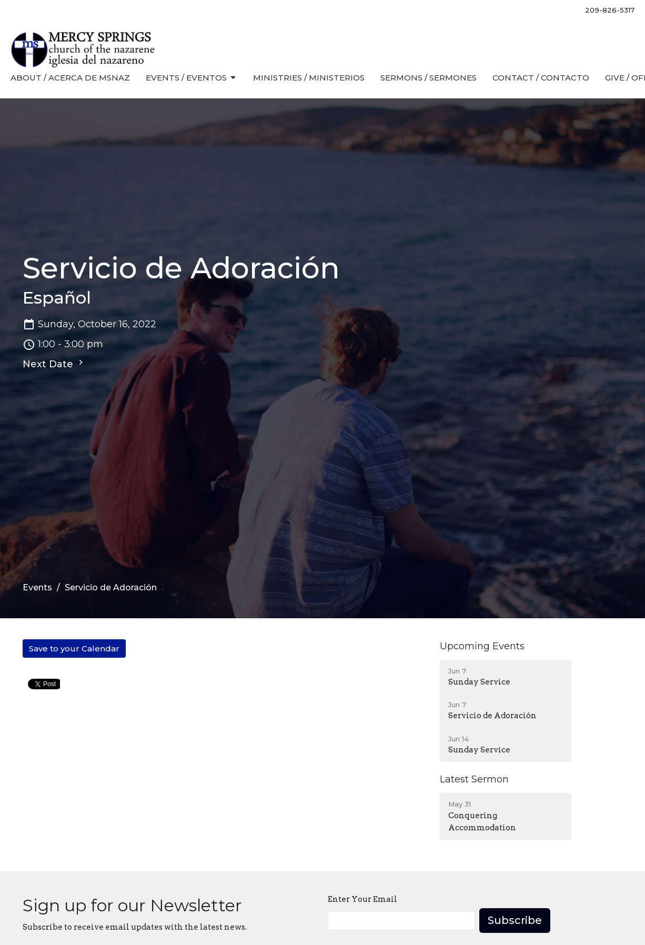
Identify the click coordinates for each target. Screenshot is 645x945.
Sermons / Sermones (428, 78)
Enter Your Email (362, 899)
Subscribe (515, 920)
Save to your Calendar (74, 649)
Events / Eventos (191, 78)
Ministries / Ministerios (309, 78)
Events (37, 587)
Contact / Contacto (540, 78)
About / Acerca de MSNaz (70, 78)
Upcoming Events (482, 646)
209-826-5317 (609, 10)
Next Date (54, 363)
